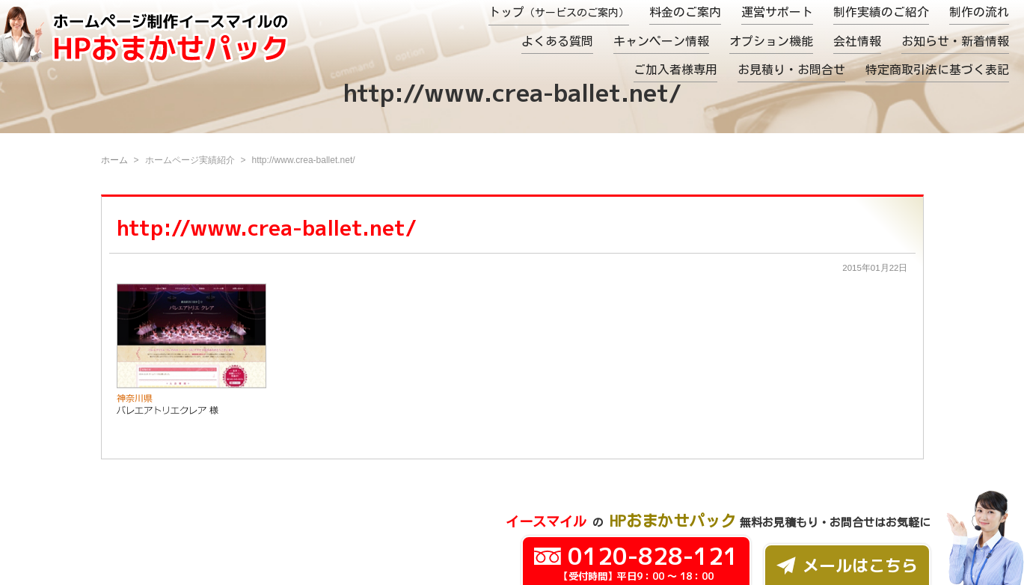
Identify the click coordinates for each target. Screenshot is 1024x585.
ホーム (114, 160)
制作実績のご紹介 (881, 12)
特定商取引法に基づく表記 (937, 70)
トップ (558, 12)
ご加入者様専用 (675, 70)
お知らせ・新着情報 (955, 41)
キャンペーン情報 (661, 41)
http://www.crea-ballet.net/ (267, 227)
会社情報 (857, 41)
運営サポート (777, 12)
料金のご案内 (685, 12)
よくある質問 (557, 41)
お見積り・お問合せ (791, 70)
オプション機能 (771, 41)
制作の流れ (979, 12)
